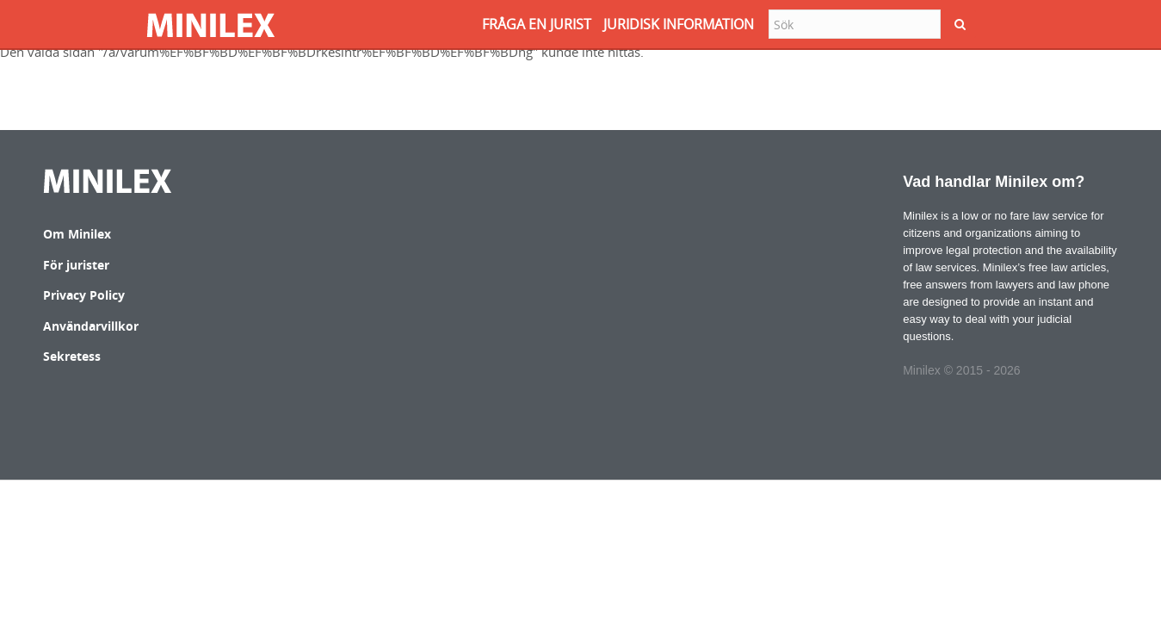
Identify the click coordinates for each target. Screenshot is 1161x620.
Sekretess (72, 356)
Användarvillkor (91, 326)
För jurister (76, 265)
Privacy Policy (84, 295)
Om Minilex (77, 234)
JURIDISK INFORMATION (678, 24)
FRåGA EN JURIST (536, 24)
